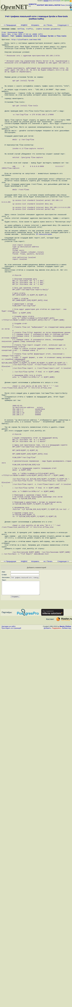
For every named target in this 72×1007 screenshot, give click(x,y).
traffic (29, 29)
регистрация (56, 0)
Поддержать (56, 763)
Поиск (63, 5)
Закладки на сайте (8, 761)
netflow (20, 29)
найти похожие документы (48, 29)
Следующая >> (63, 25)
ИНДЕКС (24, 25)
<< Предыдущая (10, 25)
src (44, 25)
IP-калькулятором (44, 286)
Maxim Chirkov (65, 761)
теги (67, 5)
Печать (49, 25)
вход (50, 0)
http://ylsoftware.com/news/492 (26, 42)
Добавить (47, 763)
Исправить (35, 25)
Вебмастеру (66, 763)
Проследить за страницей (11, 763)
